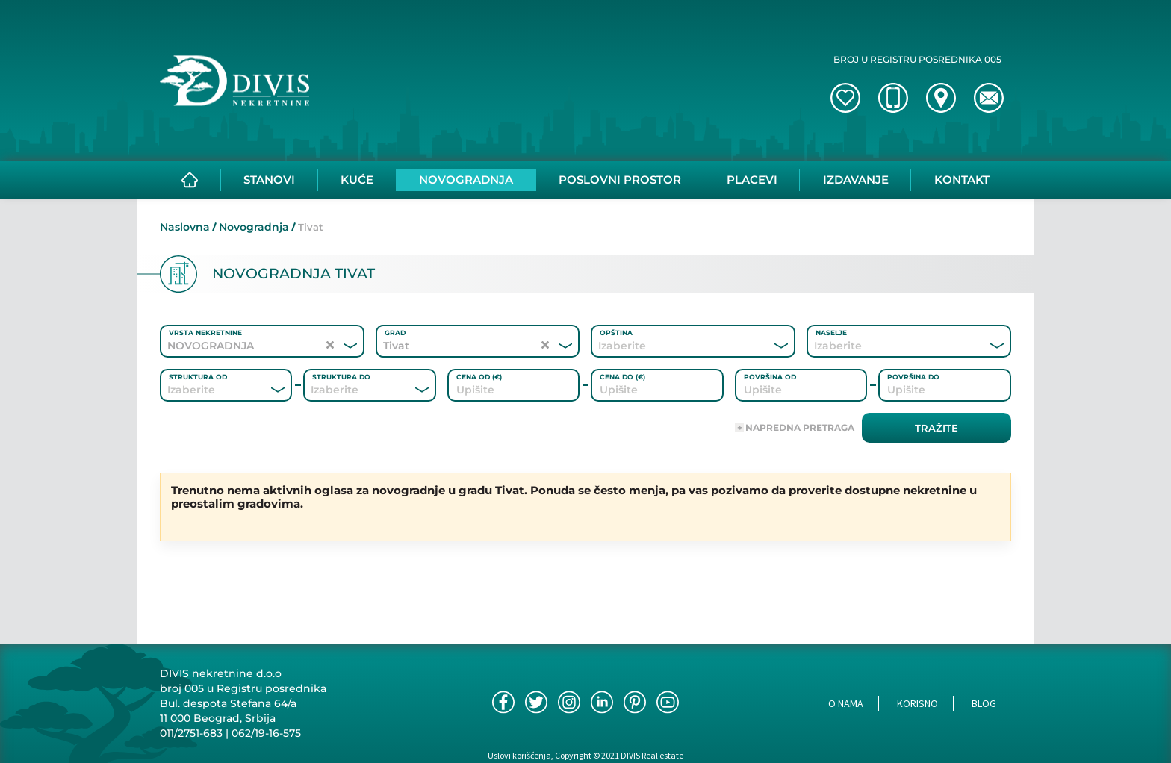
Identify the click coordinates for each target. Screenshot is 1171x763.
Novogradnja (254, 227)
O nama (845, 703)
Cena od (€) (479, 376)
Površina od (770, 376)
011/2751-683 (191, 733)
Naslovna (185, 227)
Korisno (917, 703)
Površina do (913, 376)
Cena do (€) (622, 376)
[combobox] (673, 345)
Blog (984, 703)
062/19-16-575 (266, 733)
